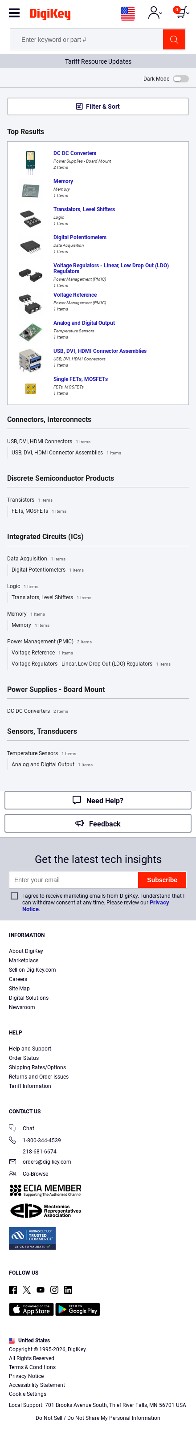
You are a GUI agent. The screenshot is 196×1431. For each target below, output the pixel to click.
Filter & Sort (103, 106)
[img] (50, 16)
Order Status (24, 1058)
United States (29, 1340)
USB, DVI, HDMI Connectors (48, 442)
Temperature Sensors (41, 753)
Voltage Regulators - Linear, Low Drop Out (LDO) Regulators (91, 664)
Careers (18, 979)
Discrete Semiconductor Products (60, 478)
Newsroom (22, 1007)
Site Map (19, 988)
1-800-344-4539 (35, 1141)
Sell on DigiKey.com (32, 970)
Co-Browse (28, 1174)
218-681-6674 (33, 1152)
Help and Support (30, 1049)
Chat (21, 1129)
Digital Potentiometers (48, 570)
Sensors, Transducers (42, 732)
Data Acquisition (36, 559)
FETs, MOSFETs (39, 511)
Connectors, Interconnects (49, 420)
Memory (26, 614)
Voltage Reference (42, 653)
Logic (22, 586)
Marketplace (23, 960)
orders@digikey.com (40, 1162)
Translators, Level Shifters (51, 598)
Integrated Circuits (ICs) (45, 537)
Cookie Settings (27, 1394)
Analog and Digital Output (52, 765)
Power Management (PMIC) (49, 642)
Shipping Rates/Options (37, 1067)
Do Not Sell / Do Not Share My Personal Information (98, 1418)
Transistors (30, 500)
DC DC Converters (37, 711)
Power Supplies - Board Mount (56, 690)
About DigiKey (26, 951)
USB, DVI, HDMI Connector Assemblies (66, 453)
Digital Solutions (29, 998)
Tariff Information (30, 1086)
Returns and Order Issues (39, 1077)
